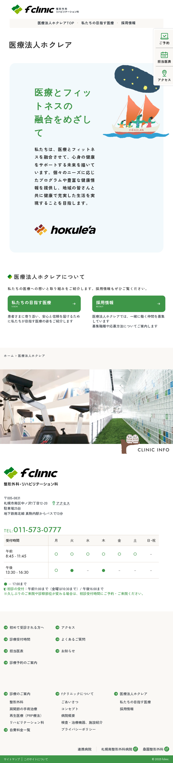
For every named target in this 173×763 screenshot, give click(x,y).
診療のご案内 (20, 694)
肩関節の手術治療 (23, 708)
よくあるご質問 (73, 639)
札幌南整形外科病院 (116, 749)
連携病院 (84, 749)
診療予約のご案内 (23, 663)
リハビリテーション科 (27, 722)
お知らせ (68, 651)
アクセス (63, 503)
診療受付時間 (20, 639)
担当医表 (16, 651)
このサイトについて (36, 759)
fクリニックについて (77, 694)
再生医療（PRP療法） (26, 715)
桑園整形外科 (153, 749)
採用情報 (128, 22)
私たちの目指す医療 (97, 22)
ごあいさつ (69, 701)
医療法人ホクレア (133, 694)
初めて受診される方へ (27, 627)
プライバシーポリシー (78, 729)
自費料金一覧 (20, 730)
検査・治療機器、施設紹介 (82, 722)
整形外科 (16, 701)
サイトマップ (12, 759)
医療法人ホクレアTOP (56, 22)
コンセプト (69, 708)
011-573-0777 (37, 529)
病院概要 (68, 715)
